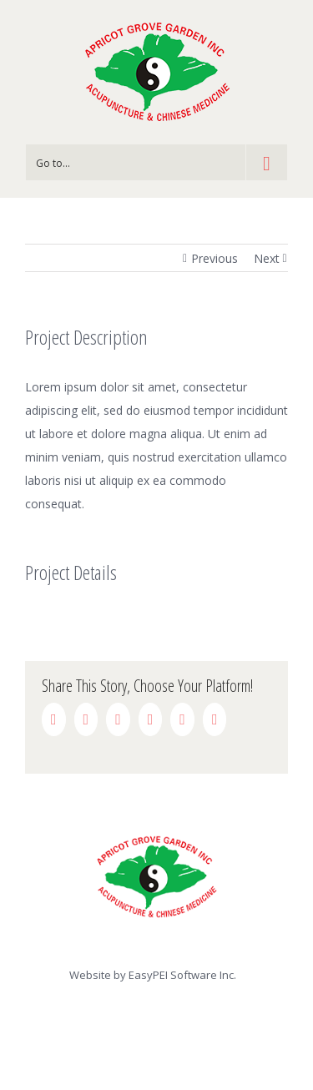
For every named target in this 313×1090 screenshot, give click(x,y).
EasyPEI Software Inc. (182, 974)
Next (267, 258)
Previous (214, 258)
